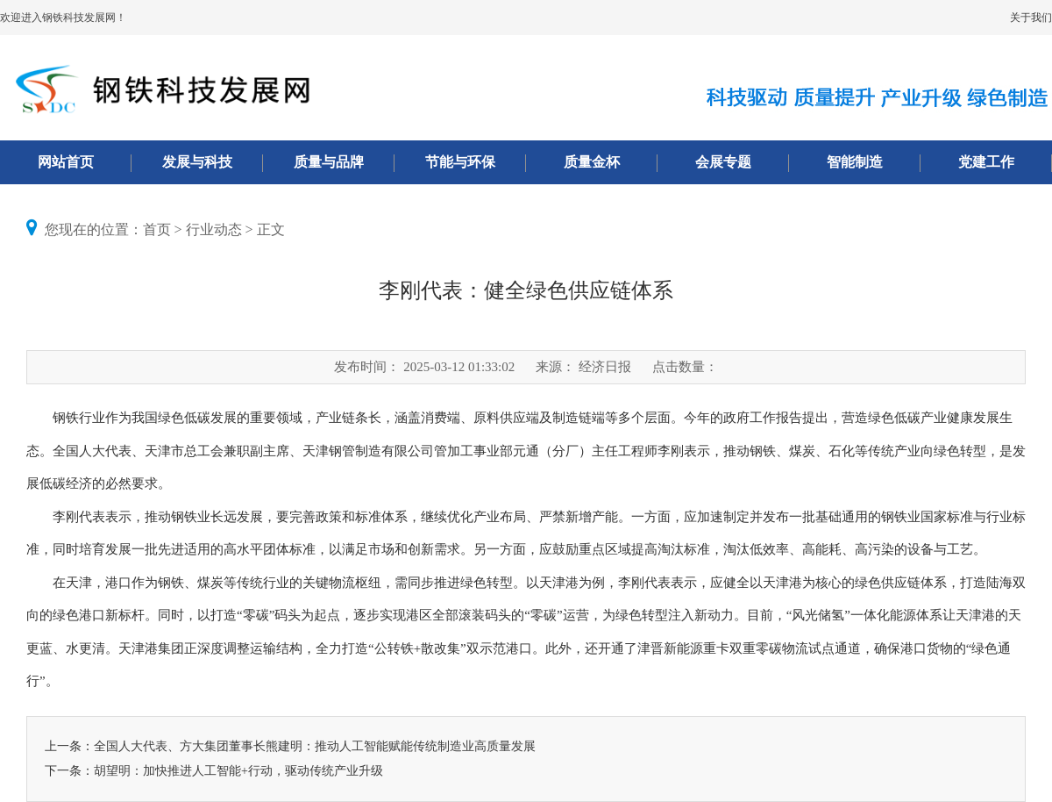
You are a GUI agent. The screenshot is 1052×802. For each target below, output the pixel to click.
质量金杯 (592, 161)
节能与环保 (460, 161)
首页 (157, 229)
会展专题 (723, 161)
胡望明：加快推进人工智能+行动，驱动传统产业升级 (238, 770)
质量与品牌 (329, 161)
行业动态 (214, 229)
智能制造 (855, 161)
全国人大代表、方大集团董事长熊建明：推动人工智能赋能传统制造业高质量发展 (315, 746)
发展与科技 (197, 161)
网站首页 (66, 161)
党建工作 (986, 161)
